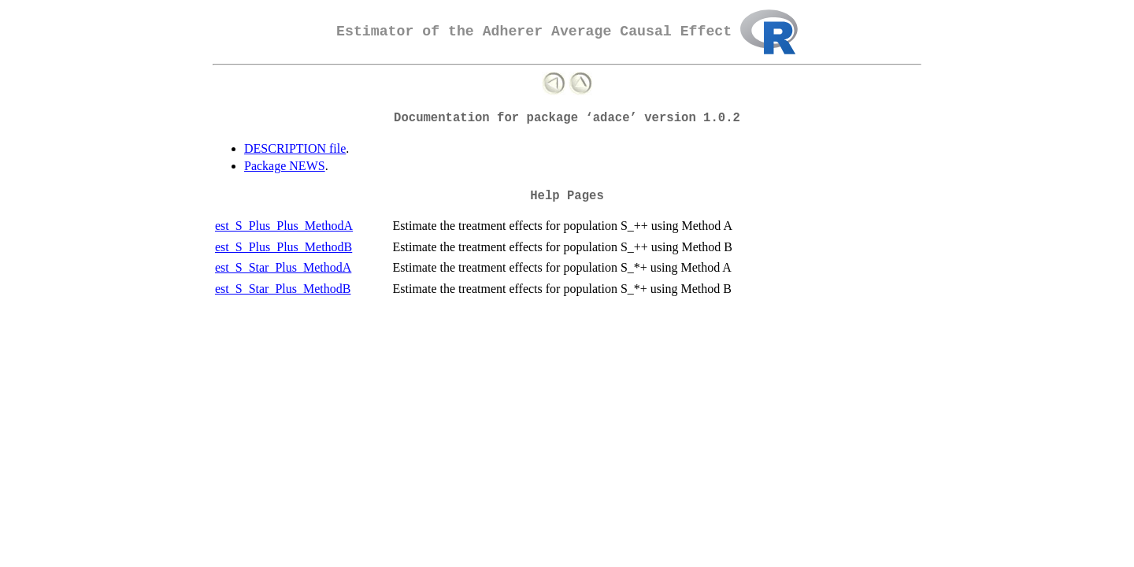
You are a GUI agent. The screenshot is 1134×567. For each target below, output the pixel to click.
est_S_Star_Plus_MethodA (283, 267)
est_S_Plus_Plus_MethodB (283, 247)
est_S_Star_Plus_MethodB (282, 288)
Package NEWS (284, 165)
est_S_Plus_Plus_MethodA (284, 225)
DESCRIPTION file (295, 148)
